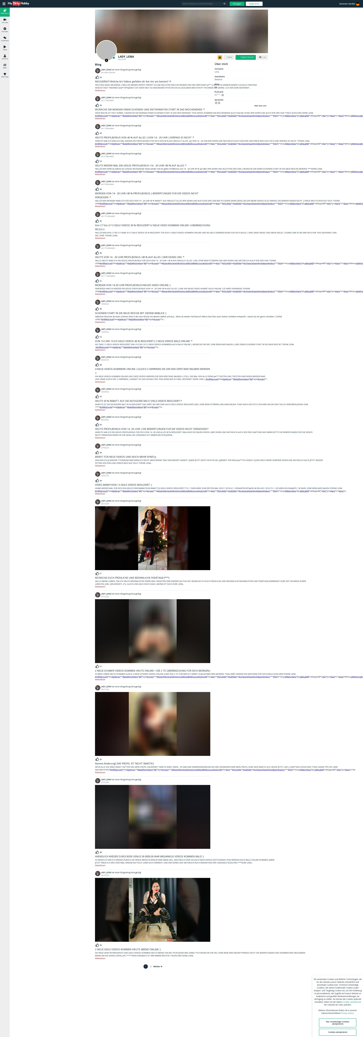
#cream (150, 115)
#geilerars (116, 115)
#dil (307, 115)
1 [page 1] (146, 966)
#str (324, 115)
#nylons (201, 115)
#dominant (168, 115)
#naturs (271, 203)
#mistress (177, 115)
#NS (275, 115)
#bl (140, 115)
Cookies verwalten (351, 1002)
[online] (229, 57)
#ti (206, 115)
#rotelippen (273, 769)
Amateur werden (347, 3)
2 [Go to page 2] (151, 966)
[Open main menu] (4, 4)
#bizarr (160, 115)
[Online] (106, 50)
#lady (124, 115)
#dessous (193, 115)
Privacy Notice (347, 1013)
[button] (358, 4)
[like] (98, 77)
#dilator (288, 115)
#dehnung (356, 115)
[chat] (246, 57)
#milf (97, 115)
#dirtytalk (185, 115)
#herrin (130, 115)
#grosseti (103, 115)
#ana (135, 115)
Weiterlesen (100, 90)
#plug (303, 115)
